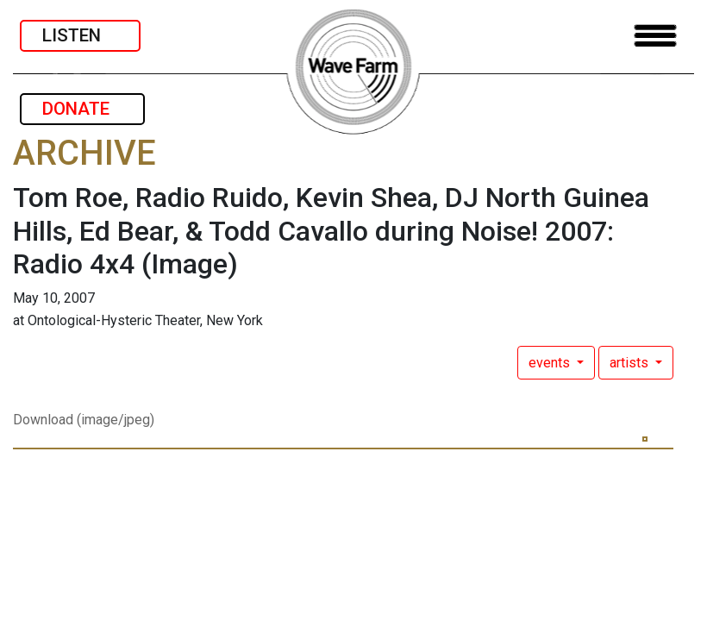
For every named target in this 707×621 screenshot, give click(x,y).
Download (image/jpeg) (83, 419)
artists (631, 362)
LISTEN (80, 35)
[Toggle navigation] (655, 36)
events (551, 362)
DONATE (82, 108)
